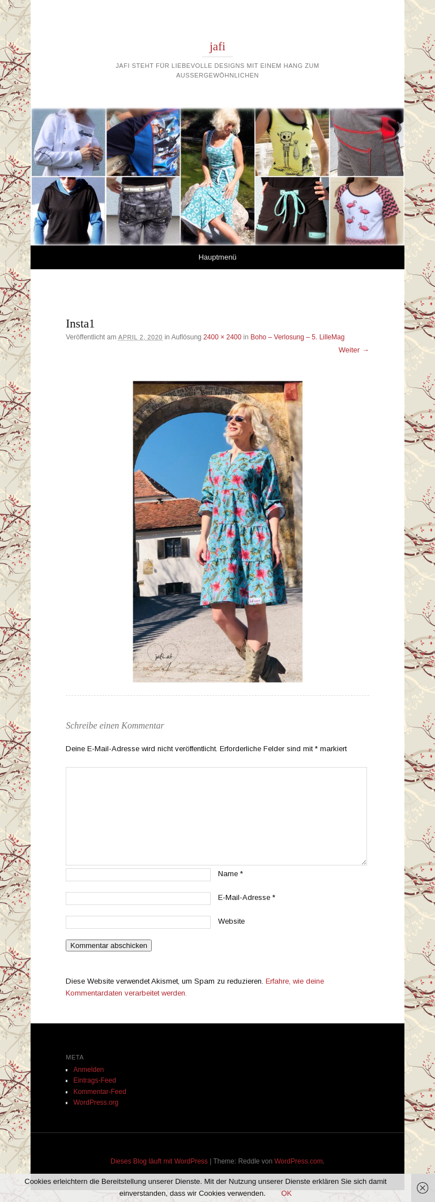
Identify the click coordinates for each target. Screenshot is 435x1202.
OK (286, 1193)
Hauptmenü (217, 257)
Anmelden (88, 1070)
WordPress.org (95, 1102)
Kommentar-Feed (99, 1092)
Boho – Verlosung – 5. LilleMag (297, 337)
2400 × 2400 (222, 337)
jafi (217, 46)
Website (231, 921)
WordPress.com (299, 1161)
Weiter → (354, 350)
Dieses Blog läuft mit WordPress (159, 1161)
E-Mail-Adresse (246, 897)
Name (230, 873)
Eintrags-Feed (94, 1080)
